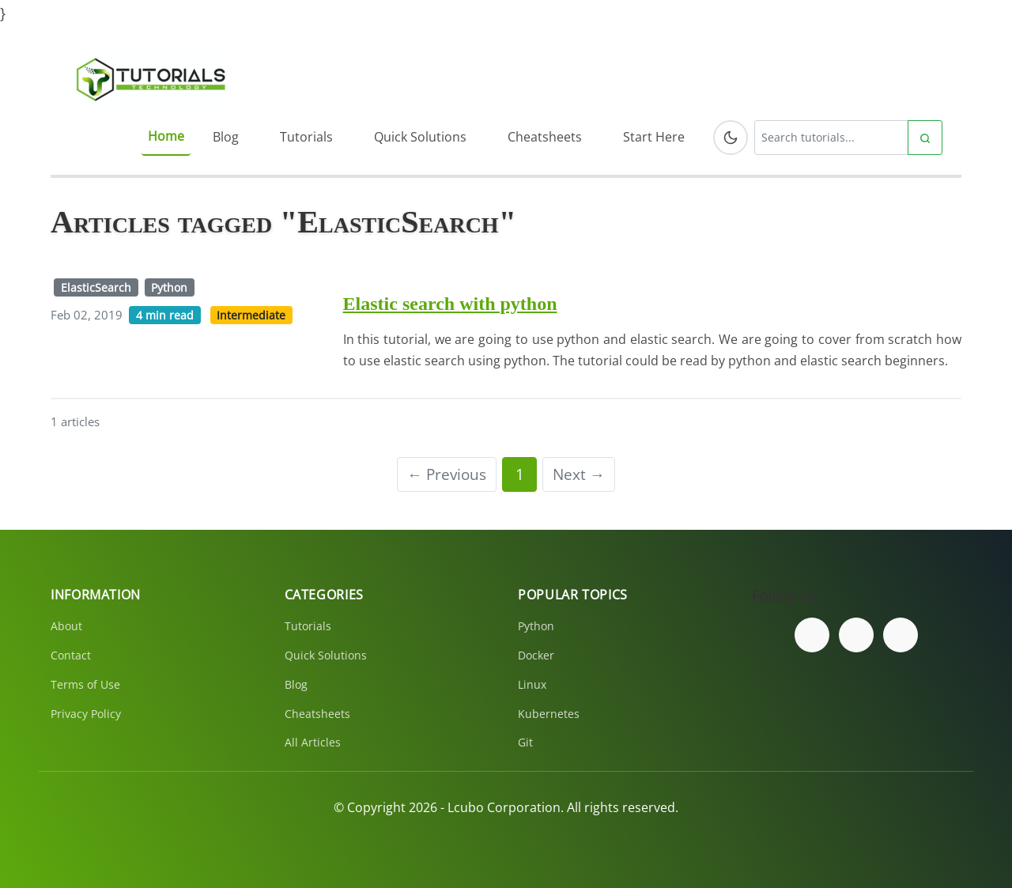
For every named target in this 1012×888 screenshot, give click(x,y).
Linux (532, 684)
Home (166, 136)
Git (525, 742)
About (66, 625)
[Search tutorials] (831, 137)
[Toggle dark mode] (730, 137)
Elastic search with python (450, 303)
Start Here (654, 136)
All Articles (313, 742)
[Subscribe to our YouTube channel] (900, 635)
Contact (71, 655)
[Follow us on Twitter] (856, 635)
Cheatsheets (545, 136)
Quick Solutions (420, 136)
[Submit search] (925, 137)
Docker (536, 655)
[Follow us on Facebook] (812, 635)
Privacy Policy (86, 713)
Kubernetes (549, 713)
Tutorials (306, 136)
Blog (226, 136)
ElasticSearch (96, 287)
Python (169, 287)
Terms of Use (85, 684)
